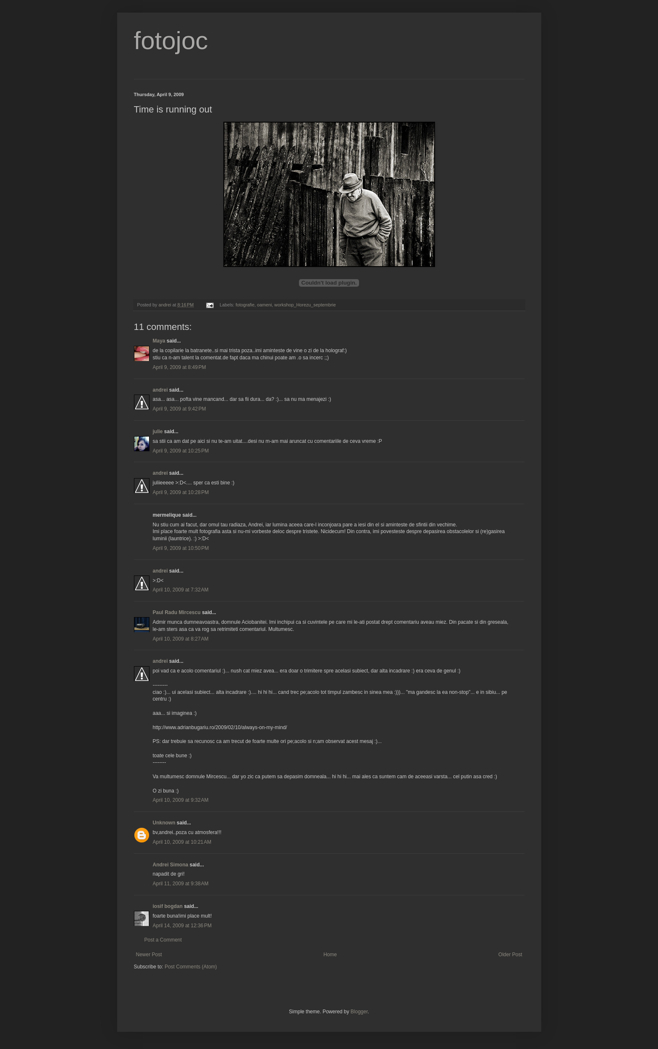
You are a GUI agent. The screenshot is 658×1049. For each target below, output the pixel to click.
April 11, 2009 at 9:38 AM (181, 884)
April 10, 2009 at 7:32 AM (181, 590)
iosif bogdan (168, 906)
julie (158, 431)
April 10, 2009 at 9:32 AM (181, 800)
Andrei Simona (171, 865)
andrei (160, 390)
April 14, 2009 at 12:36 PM (182, 926)
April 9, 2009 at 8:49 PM (179, 367)
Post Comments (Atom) (191, 967)
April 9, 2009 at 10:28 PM (181, 492)
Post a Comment (163, 940)
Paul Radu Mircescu (177, 612)
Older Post (510, 954)
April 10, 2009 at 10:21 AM (182, 842)
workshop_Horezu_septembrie (305, 304)
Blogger (359, 1012)
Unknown (164, 823)
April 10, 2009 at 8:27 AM (181, 639)
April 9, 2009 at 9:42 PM (179, 409)
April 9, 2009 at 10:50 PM (181, 548)
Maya (159, 341)
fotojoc (171, 40)
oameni (264, 304)
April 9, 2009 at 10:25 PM (181, 451)
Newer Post (149, 954)
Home (330, 954)
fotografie (245, 304)
